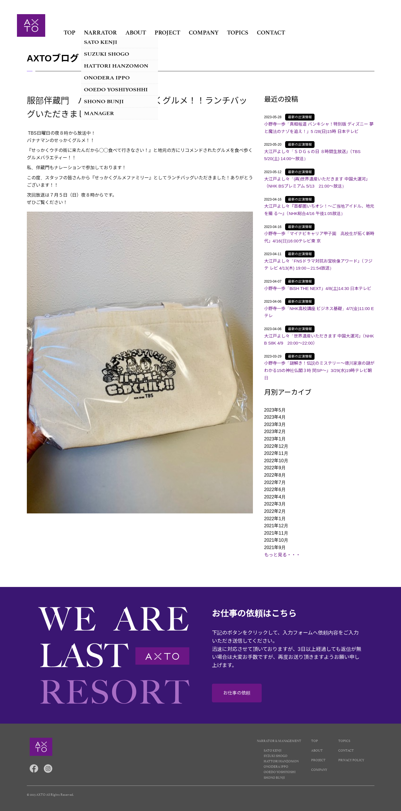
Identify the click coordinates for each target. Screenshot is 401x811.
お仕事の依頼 (236, 692)
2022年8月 (275, 475)
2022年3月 (275, 504)
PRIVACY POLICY (351, 759)
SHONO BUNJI (274, 777)
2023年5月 (275, 410)
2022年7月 (275, 482)
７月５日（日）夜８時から (76, 195)
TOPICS (237, 32)
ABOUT (135, 32)
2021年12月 (276, 525)
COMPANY (203, 32)
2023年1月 (275, 438)
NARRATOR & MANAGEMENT (279, 740)
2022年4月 (275, 496)
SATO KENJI (272, 750)
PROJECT (167, 32)
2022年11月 (276, 453)
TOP (69, 32)
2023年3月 (275, 424)
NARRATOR (100, 32)
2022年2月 (275, 511)
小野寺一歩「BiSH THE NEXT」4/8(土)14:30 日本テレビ (318, 288)
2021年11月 (276, 533)
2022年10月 (276, 460)
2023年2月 (275, 431)
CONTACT (271, 32)
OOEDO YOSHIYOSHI (280, 771)
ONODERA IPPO (276, 766)
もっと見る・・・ (282, 554)
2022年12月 (276, 446)
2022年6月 (275, 489)
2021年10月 (276, 540)
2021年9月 (275, 547)
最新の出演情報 (300, 117)
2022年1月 (275, 518)
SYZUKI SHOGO (275, 755)
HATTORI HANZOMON (281, 760)
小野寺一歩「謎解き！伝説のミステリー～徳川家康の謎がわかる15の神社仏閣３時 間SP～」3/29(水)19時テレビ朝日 (319, 370)
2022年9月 (275, 467)
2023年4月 (275, 417)
